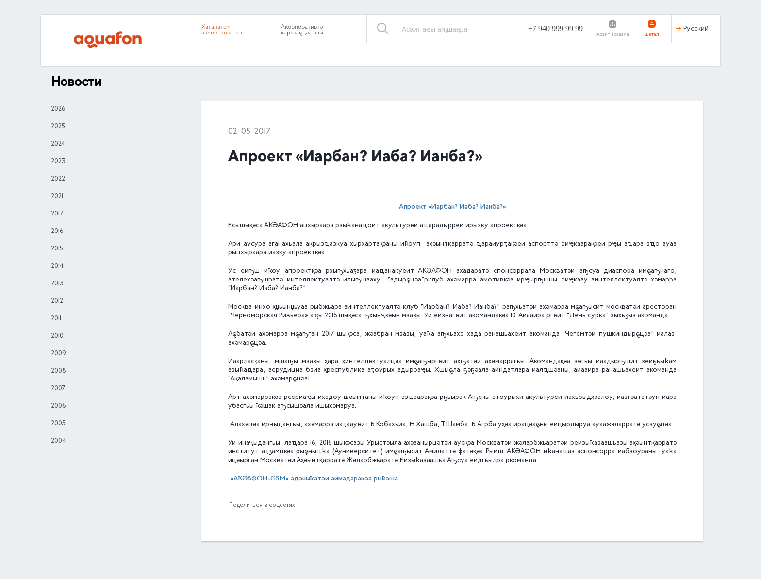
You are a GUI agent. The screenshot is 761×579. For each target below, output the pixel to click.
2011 (56, 318)
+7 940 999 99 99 (555, 28)
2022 (58, 179)
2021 (57, 196)
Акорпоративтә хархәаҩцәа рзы (302, 30)
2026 (58, 109)
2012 (57, 301)
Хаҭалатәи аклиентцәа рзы (223, 30)
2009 (58, 353)
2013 (57, 284)
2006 (58, 406)
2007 (58, 388)
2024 (58, 144)
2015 (57, 249)
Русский (696, 29)
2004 (58, 441)
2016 (57, 231)
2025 (58, 126)
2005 (58, 423)
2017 (57, 214)
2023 (58, 161)
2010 (57, 336)
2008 (58, 371)
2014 (57, 266)
